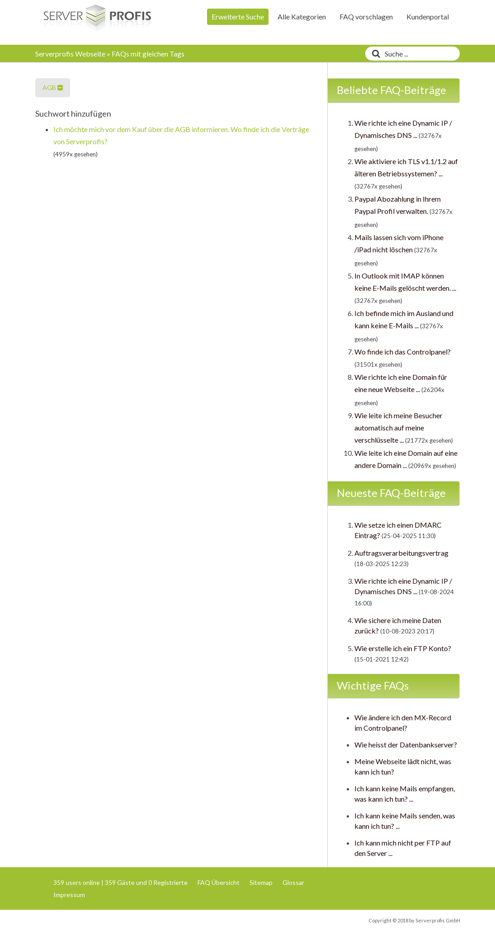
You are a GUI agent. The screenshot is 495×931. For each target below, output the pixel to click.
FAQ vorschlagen (366, 16)
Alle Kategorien (302, 16)
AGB (52, 87)
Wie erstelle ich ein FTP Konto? (402, 648)
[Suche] (373, 54)
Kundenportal (427, 16)
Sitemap (261, 882)
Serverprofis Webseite (70, 53)
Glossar (293, 882)
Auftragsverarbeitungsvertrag (401, 552)
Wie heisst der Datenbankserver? (405, 744)
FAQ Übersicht (219, 882)
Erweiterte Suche (238, 16)
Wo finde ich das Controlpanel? (402, 351)
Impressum (69, 894)
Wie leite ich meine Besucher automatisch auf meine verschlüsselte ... (398, 427)
